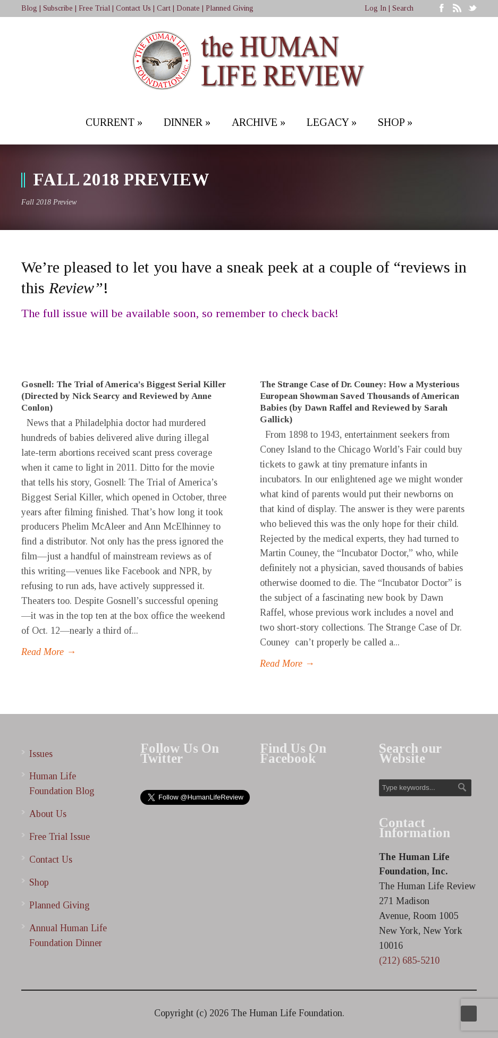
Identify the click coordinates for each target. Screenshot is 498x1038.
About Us (47, 814)
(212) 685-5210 (409, 960)
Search (402, 8)
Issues (41, 753)
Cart (164, 8)
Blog (29, 8)
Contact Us (133, 8)
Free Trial (94, 8)
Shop (39, 882)
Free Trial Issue (59, 836)
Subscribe (58, 8)
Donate (188, 8)
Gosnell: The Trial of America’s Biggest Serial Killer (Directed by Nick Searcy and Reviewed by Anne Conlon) (123, 396)
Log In (375, 8)
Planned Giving (230, 8)
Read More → (48, 651)
